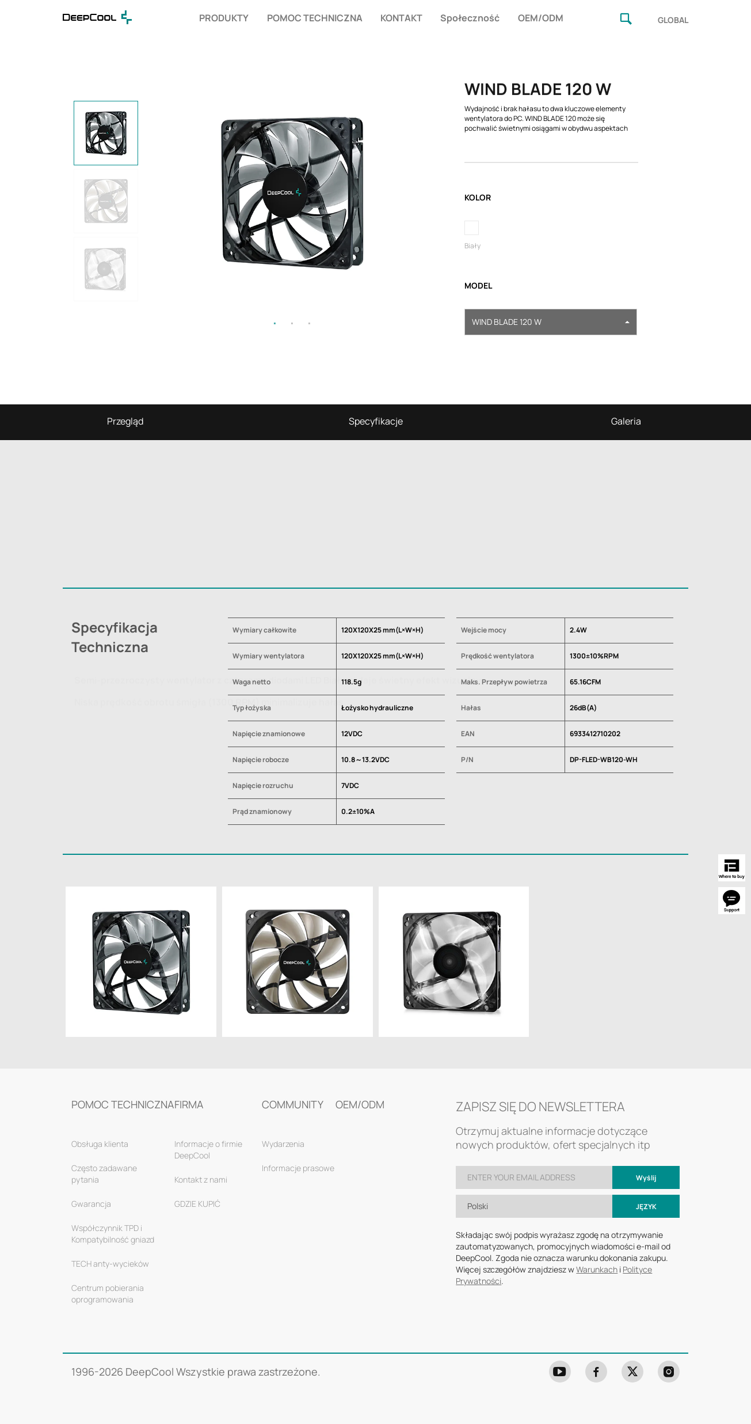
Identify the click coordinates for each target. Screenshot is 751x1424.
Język (646, 1206)
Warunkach (596, 1269)
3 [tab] (309, 323)
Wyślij (646, 1178)
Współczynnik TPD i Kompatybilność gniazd (112, 1233)
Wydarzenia (283, 1143)
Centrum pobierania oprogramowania (107, 1293)
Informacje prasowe (298, 1167)
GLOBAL (673, 19)
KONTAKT (401, 18)
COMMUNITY (292, 1104)
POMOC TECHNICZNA (315, 18)
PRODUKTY (224, 18)
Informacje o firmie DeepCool (208, 1149)
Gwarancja (91, 1203)
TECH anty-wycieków (110, 1263)
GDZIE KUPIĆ (197, 1203)
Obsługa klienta (99, 1143)
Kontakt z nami (200, 1179)
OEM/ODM (540, 18)
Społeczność (470, 18)
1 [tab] (275, 323)
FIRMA (188, 1104)
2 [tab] (292, 323)
